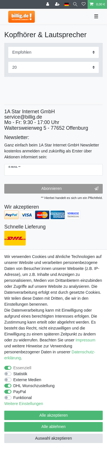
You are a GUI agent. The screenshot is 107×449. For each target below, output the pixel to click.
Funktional (22, 397)
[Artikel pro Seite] (53, 67)
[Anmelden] (48, 4)
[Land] (66, 4)
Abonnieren (69, 188)
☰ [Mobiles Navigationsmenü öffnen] (96, 16)
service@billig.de (23, 117)
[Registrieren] (58, 4)
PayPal (19, 391)
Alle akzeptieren (53, 415)
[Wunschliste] (84, 4)
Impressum (85, 340)
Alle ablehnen (53, 426)
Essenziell (22, 368)
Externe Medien (27, 379)
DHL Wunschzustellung (34, 385)
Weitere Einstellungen (23, 403)
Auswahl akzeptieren (53, 438)
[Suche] (75, 4)
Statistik (20, 374)
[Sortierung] (53, 52)
